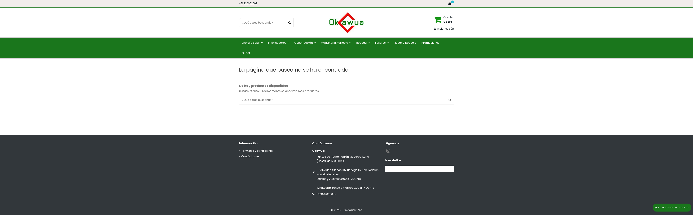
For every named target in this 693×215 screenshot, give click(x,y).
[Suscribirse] (450, 169)
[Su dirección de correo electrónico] (415, 169)
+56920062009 (248, 3)
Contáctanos (250, 156)
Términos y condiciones (257, 151)
